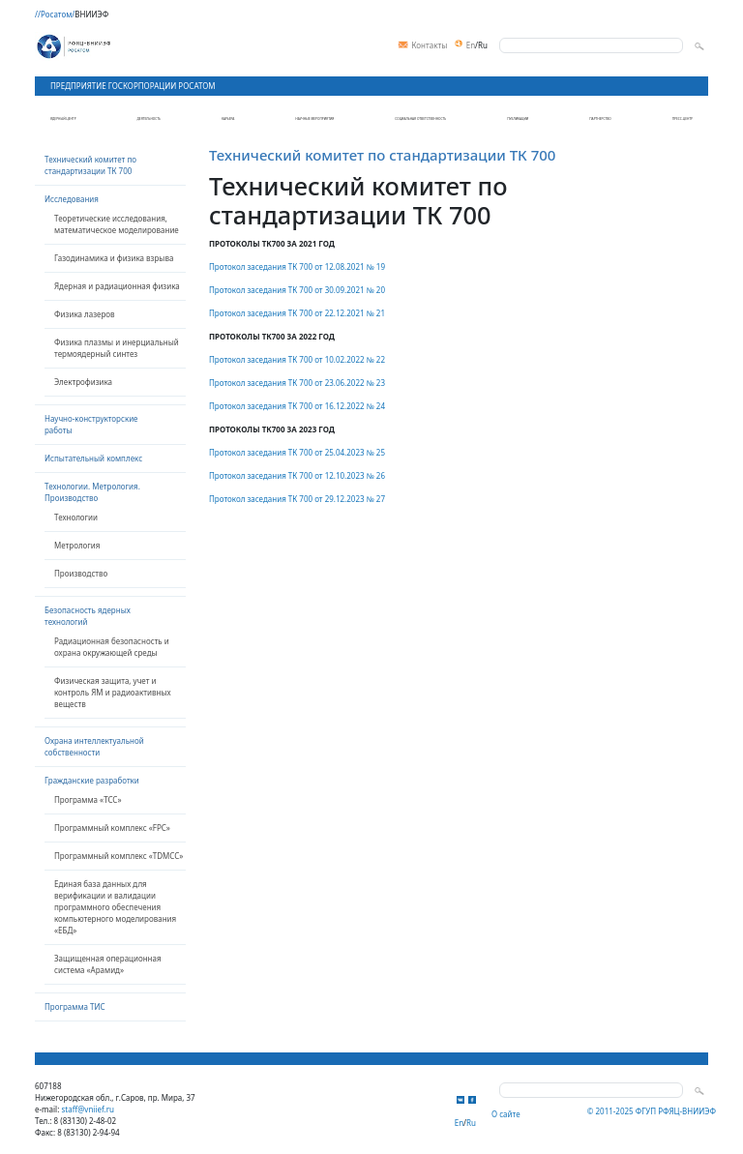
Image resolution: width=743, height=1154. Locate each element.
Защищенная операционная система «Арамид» (108, 964)
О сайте (505, 1114)
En (470, 45)
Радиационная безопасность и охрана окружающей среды (111, 647)
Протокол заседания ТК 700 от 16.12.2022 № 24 (297, 405)
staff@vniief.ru (87, 1109)
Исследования (72, 198)
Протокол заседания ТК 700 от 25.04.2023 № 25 (297, 452)
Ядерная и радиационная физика (117, 286)
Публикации (517, 119)
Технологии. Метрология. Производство (92, 492)
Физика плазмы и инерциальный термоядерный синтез (116, 348)
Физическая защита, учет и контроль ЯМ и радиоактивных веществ (112, 692)
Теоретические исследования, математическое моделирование (116, 224)
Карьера (228, 119)
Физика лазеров (84, 314)
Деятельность (149, 119)
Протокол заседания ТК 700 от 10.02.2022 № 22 (297, 359)
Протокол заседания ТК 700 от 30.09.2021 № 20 (297, 289)
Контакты (423, 46)
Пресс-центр (682, 119)
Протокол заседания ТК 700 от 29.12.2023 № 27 (297, 498)
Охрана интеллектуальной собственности (94, 746)
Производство (80, 573)
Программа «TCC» (88, 799)
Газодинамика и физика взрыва (113, 257)
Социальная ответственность (420, 119)
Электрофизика (83, 381)
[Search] (591, 45)
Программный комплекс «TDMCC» (118, 855)
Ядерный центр (63, 119)
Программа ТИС (75, 1006)
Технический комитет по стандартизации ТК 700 (90, 165)
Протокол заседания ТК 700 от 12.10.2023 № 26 (297, 475)
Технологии (76, 517)
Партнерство (599, 119)
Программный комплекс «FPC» (112, 827)
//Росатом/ (54, 14)
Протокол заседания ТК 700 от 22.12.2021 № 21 (297, 313)
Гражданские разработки (92, 780)
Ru (483, 45)
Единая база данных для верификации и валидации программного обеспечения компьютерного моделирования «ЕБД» (115, 906)
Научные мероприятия (314, 119)
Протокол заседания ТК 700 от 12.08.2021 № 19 (297, 266)
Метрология (77, 545)
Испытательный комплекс (93, 458)
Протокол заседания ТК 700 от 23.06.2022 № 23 (297, 382)
